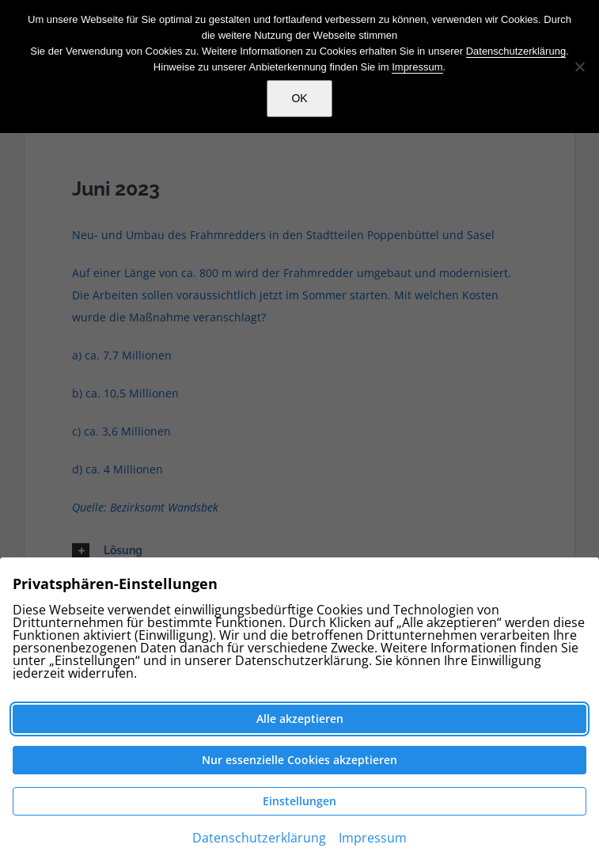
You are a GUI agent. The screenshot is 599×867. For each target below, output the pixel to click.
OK (299, 98)
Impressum (417, 67)
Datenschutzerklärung (516, 51)
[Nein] (579, 66)
